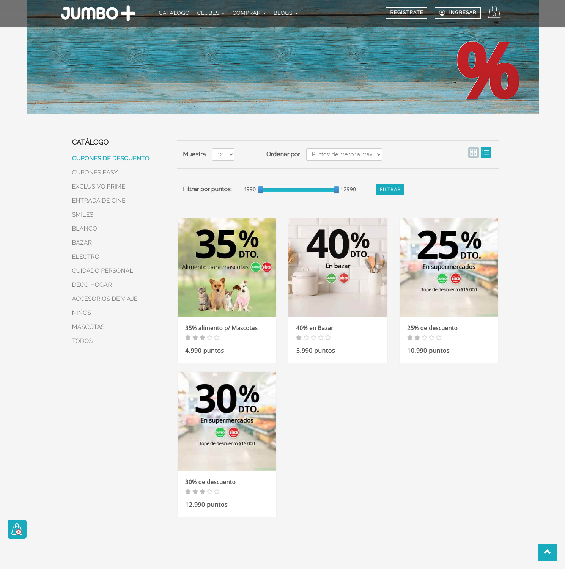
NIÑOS (81, 312)
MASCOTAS (88, 326)
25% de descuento (432, 328)
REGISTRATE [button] (406, 13)
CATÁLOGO (174, 13)
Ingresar (457, 13)
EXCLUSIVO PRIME (98, 186)
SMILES (83, 214)
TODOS (82, 340)
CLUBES (211, 13)
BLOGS (286, 13)
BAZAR (82, 242)
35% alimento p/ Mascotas (221, 328)
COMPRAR (249, 13)
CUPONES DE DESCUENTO (111, 158)
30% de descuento (210, 482)
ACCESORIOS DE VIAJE (105, 298)
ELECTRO (85, 256)
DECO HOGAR (92, 284)
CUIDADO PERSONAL (103, 270)
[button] (547, 552)
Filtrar (390, 189)
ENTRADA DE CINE (99, 200)
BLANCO (84, 228)
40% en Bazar (314, 328)
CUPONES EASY (95, 172)
